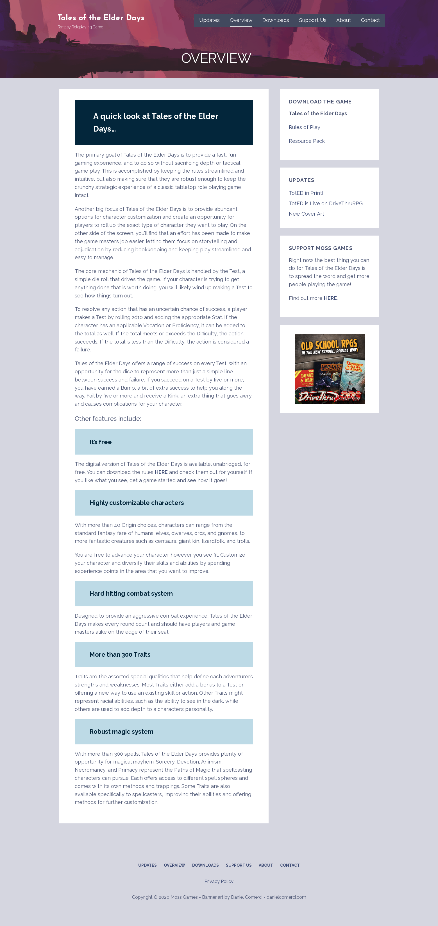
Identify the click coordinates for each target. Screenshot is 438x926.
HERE (161, 472)
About (343, 20)
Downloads (275, 20)
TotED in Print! (306, 193)
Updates (209, 20)
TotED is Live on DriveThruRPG (326, 203)
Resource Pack (307, 141)
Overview (241, 20)
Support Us (312, 20)
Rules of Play (304, 127)
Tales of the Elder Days (101, 18)
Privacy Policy (219, 881)
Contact (370, 20)
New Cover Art (306, 214)
